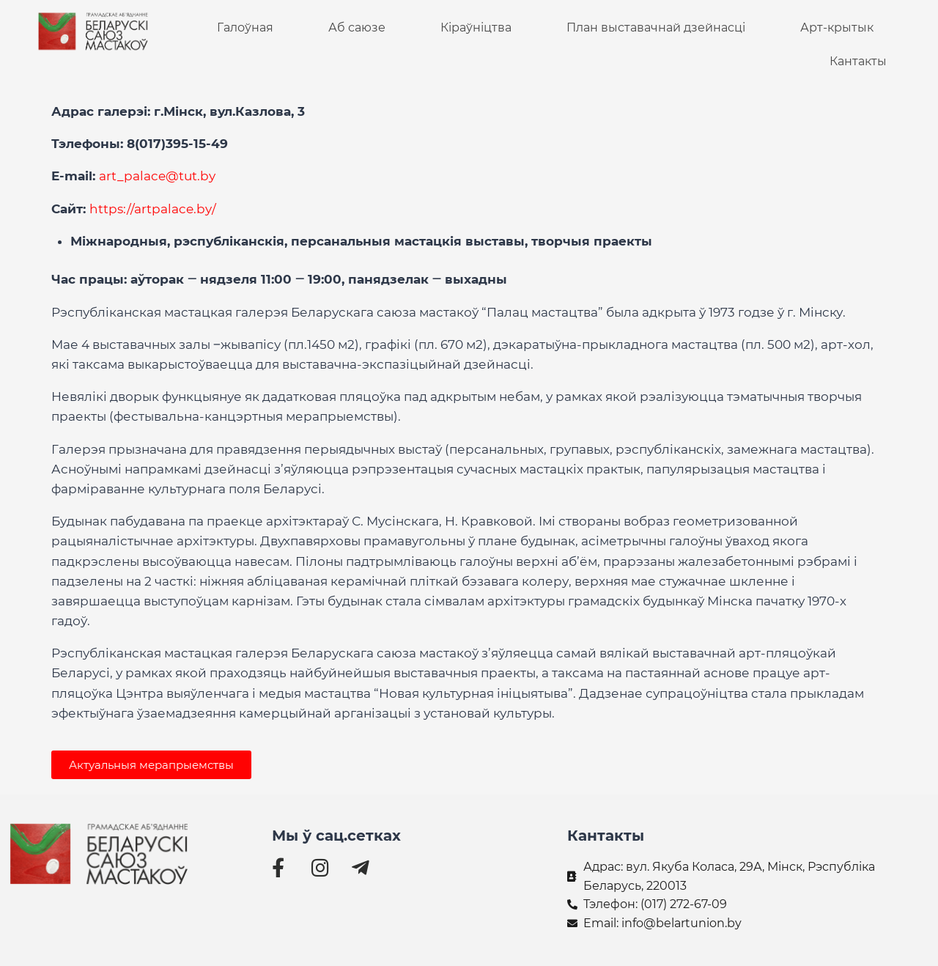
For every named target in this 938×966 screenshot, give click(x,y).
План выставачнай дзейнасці (655, 27)
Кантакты (858, 61)
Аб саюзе (356, 27)
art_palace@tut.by (157, 176)
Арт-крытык (837, 27)
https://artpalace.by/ (152, 209)
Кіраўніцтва (476, 27)
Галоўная (245, 27)
